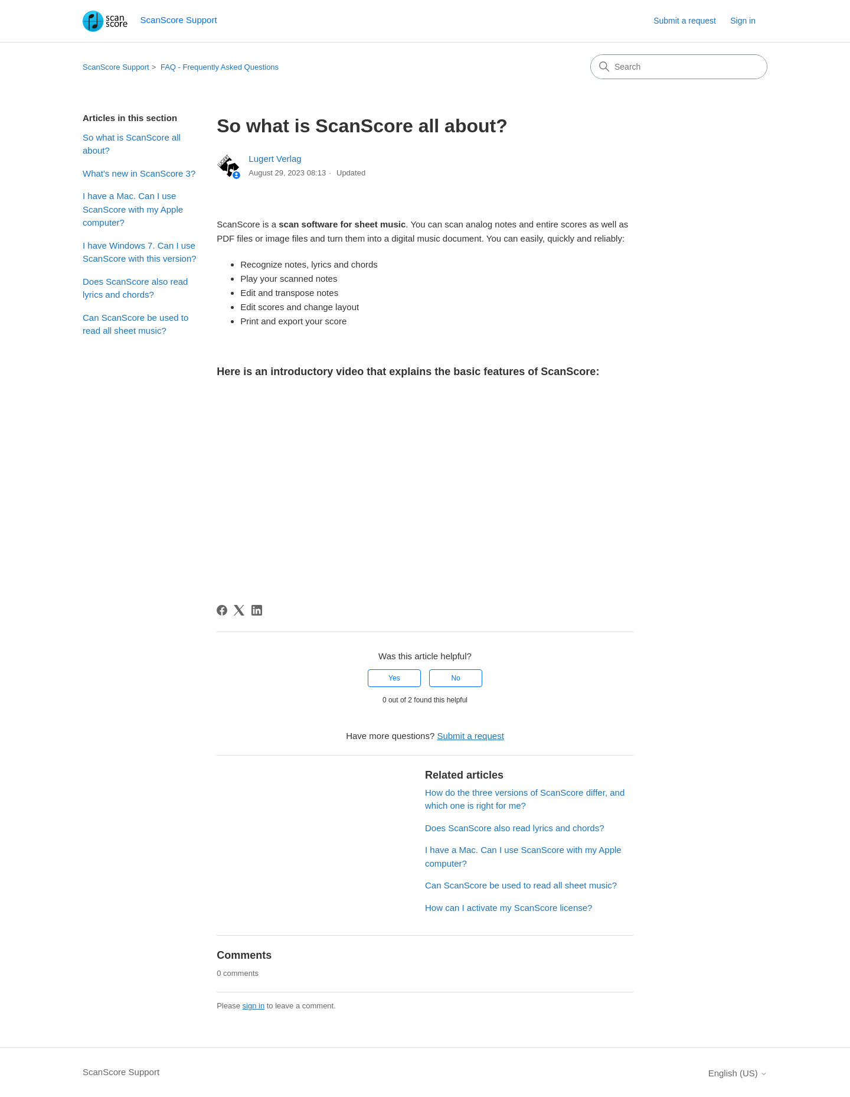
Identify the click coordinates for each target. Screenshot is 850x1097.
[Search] (679, 67)
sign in (254, 1005)
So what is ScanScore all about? (132, 144)
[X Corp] (239, 610)
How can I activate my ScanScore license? (508, 908)
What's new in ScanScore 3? (139, 173)
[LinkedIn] (256, 610)
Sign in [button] (743, 20)
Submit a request (684, 20)
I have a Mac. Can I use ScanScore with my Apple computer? (133, 209)
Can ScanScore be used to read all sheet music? (135, 324)
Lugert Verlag (275, 159)
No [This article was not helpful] (455, 678)
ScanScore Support (116, 67)
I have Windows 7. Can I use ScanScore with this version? (140, 252)
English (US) (737, 1073)
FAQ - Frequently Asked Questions (220, 67)
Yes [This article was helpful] (394, 678)
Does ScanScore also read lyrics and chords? (135, 288)
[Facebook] (222, 610)
